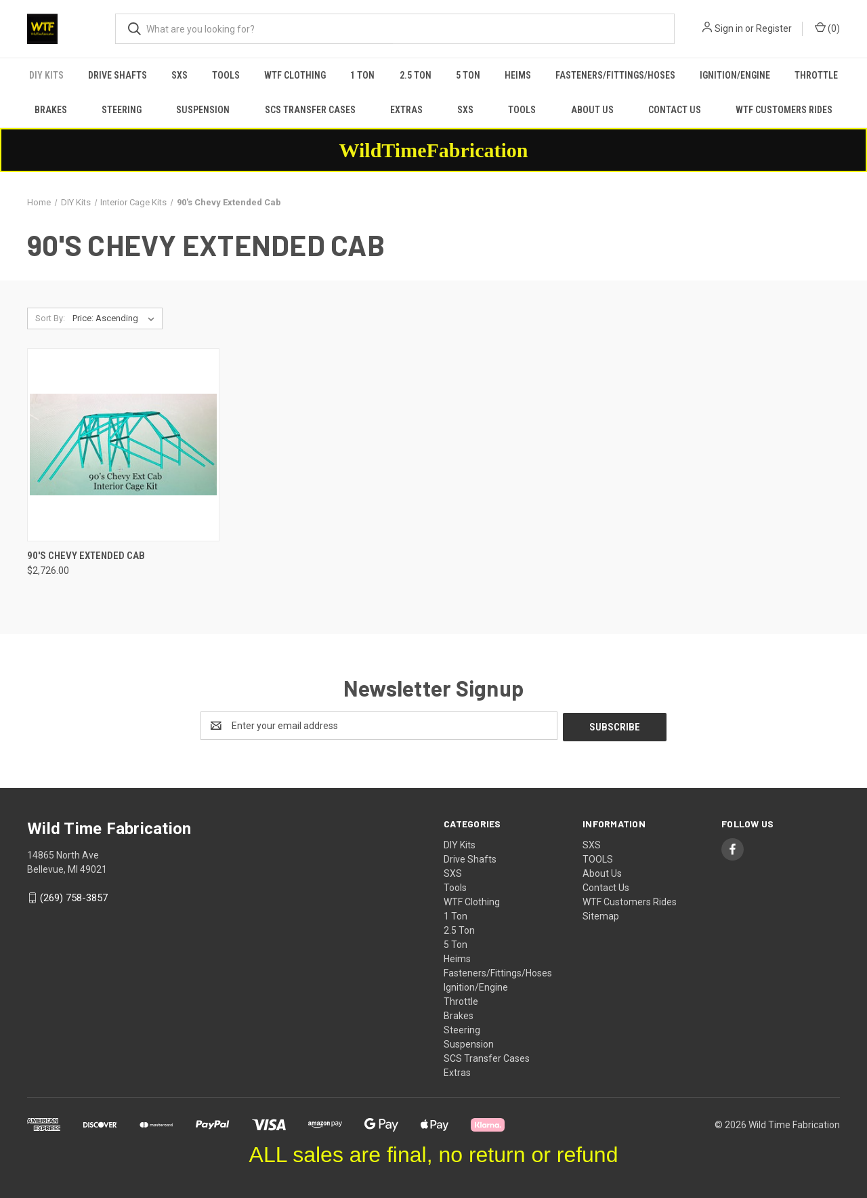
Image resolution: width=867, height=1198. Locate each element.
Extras (406, 109)
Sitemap (601, 914)
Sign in (729, 28)
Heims (518, 75)
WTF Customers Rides (784, 109)
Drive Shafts (117, 75)
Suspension (203, 109)
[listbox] (116, 318)
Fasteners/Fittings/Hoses (615, 75)
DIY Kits (46, 75)
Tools (226, 75)
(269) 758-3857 (74, 896)
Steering (122, 109)
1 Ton (362, 75)
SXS (179, 75)
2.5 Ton (415, 75)
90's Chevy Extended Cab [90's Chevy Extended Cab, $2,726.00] (86, 556)
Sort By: (50, 318)
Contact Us (674, 109)
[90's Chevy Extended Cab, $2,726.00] (123, 445)
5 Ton (468, 75)
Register (774, 28)
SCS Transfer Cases (310, 109)
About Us (592, 109)
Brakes (51, 109)
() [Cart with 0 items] (827, 28)
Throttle (816, 75)
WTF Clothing (295, 75)
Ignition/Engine (735, 75)
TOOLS (522, 109)
